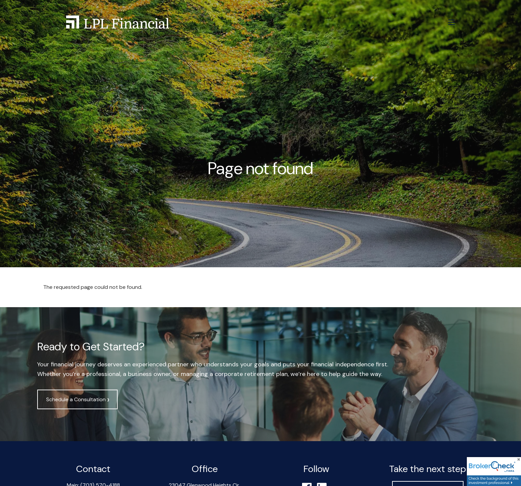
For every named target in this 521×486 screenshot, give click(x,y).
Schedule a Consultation (77, 399)
